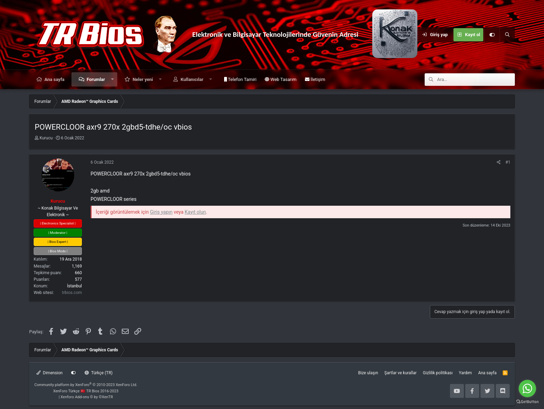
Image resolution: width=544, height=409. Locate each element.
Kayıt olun (195, 212)
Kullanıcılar (192, 79)
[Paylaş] (498, 162)
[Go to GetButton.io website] (527, 402)
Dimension (49, 372)
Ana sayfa (54, 79)
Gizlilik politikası (438, 372)
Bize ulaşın (368, 372)
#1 (507, 162)
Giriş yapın (161, 212)
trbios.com (72, 292)
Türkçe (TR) (98, 372)
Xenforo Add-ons (87, 397)
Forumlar (96, 79)
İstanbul (74, 286)
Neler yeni (143, 79)
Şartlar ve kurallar (400, 372)
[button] (112, 79)
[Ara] (507, 34)
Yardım (465, 372)
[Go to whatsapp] (527, 388)
